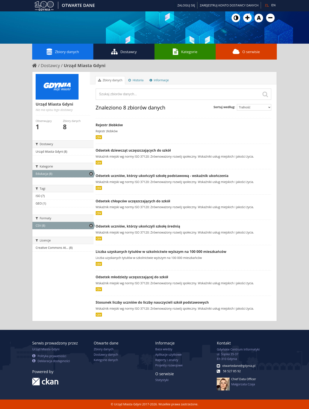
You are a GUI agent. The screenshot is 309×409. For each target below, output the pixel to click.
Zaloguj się (186, 5)
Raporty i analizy (166, 360)
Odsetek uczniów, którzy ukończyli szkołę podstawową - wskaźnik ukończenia (162, 175)
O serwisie (246, 51)
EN (273, 5)
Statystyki (162, 380)
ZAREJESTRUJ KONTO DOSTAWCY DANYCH (229, 5)
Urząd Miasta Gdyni (85, 65)
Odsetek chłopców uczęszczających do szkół (133, 201)
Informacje (159, 80)
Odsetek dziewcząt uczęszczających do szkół (133, 150)
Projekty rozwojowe (169, 365)
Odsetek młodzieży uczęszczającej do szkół (132, 277)
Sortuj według (224, 107)
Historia (136, 80)
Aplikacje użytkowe (168, 354)
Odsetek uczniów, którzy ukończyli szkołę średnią (138, 226)
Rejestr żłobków (109, 125)
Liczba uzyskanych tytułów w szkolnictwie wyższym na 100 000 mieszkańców (161, 251)
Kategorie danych (106, 360)
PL (267, 5)
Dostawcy (124, 51)
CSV (99, 137)
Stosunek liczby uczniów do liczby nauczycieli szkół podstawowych (152, 302)
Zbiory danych (63, 51)
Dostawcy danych (106, 354)
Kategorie (185, 51)
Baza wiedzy (163, 349)
